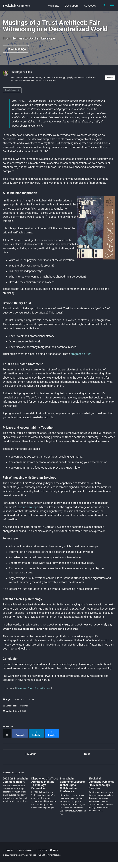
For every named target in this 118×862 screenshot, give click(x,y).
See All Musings (16, 49)
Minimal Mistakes (53, 855)
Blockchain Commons (16, 5)
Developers (71, 5)
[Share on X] (7, 745)
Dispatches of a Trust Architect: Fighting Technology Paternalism (44, 793)
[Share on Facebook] (20, 745)
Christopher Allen (21, 72)
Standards (19, 713)
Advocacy (90, 5)
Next (87, 764)
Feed (55, 850)
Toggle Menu (11, 91)
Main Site (53, 5)
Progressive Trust (24, 701)
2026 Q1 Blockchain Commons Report (15, 790)
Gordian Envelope (27, 515)
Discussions (24, 850)
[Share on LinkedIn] (36, 745)
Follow (110, 78)
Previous (31, 764)
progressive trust (82, 357)
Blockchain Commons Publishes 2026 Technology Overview (101, 793)
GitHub (8, 850)
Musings (24, 719)
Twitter (41, 850)
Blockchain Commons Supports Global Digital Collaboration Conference (72, 795)
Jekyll (41, 855)
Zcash (31, 713)
